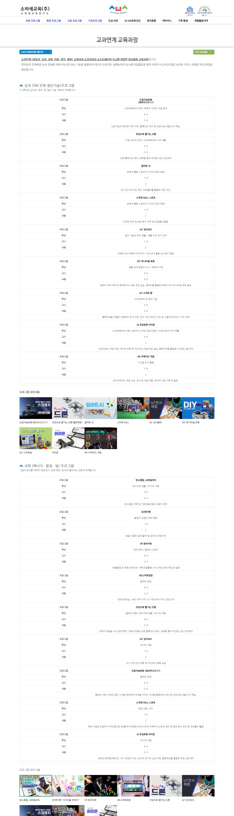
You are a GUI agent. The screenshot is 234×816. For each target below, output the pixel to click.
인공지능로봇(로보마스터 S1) (146, 101)
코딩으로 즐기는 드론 (146, 134)
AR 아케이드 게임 (145, 356)
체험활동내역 (201, 20)
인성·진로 (113, 20)
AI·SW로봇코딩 (132, 20)
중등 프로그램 (53, 20)
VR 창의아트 (146, 543)
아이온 (55, 452)
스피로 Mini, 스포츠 (145, 197)
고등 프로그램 (74, 20)
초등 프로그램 (33, 20)
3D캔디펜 (145, 512)
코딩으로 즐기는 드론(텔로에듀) (67, 422)
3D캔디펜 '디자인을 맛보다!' (66, 800)
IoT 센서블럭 (156, 422)
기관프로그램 (95, 20)
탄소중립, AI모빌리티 (146, 480)
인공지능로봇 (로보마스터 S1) (145, 670)
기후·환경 (183, 20)
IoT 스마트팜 (26, 452)
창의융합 (151, 20)
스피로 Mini (123, 422)
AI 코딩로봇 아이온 (146, 324)
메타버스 (167, 20)
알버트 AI (145, 166)
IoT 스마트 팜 (145, 293)
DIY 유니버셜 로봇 (146, 261)
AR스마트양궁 (146, 575)
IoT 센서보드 (146, 229)
